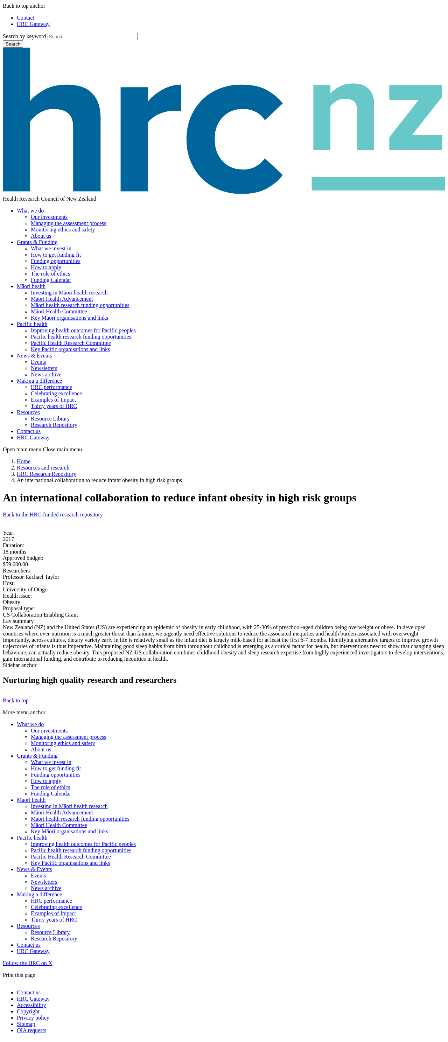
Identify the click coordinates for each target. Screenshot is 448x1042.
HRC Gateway (33, 24)
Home (23, 461)
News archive (46, 374)
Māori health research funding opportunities (80, 305)
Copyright (28, 1011)
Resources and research (43, 468)
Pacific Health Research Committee (71, 343)
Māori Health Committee (59, 311)
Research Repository (54, 425)
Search (13, 44)
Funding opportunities (55, 261)
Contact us (29, 431)
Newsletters (44, 368)
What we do (30, 211)
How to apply (46, 267)
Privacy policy (33, 1018)
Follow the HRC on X (27, 963)
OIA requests (31, 1030)
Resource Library (50, 419)
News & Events (34, 356)
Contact (25, 18)
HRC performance (51, 387)
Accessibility (31, 1005)
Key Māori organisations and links (69, 318)
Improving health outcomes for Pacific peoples (83, 330)
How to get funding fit (56, 255)
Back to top (16, 700)
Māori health (31, 286)
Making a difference (39, 381)
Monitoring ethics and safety (63, 229)
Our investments (49, 217)
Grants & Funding (37, 242)
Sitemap (26, 1024)
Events (38, 362)
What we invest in (51, 248)
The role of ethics (50, 274)
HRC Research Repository (46, 474)
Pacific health (32, 324)
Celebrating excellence (56, 393)
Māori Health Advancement (62, 299)
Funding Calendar (51, 280)
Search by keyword (24, 36)
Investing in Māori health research (69, 293)
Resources (28, 412)
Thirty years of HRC (54, 406)
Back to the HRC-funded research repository (53, 514)
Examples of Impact (53, 400)
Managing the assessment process (68, 223)
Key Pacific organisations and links (70, 349)
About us (41, 236)
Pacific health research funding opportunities (81, 337)
